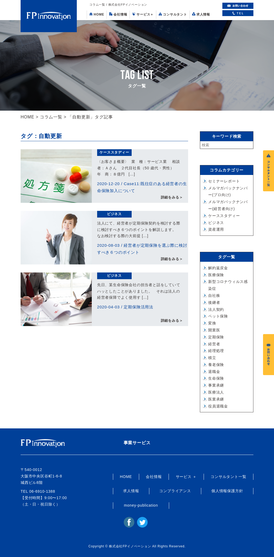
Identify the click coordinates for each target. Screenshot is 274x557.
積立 (212, 358)
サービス (143, 14)
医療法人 (216, 392)
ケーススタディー (114, 152)
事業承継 (216, 385)
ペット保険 (218, 316)
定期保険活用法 (138, 307)
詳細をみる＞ (172, 198)
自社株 (214, 295)
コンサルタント (173, 14)
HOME (96, 14)
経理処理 (216, 351)
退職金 (214, 371)
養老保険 (216, 364)
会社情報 (118, 14)
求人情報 (201, 14)
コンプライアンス (175, 491)
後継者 (214, 302)
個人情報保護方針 (227, 491)
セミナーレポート (224, 181)
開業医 (214, 330)
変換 (212, 323)
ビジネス (114, 214)
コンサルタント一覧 (228, 476)
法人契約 (216, 309)
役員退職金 (218, 406)
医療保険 (216, 275)
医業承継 (216, 399)
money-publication (141, 505)
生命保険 (216, 378)
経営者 (214, 344)
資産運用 (216, 229)
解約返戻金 (218, 268)
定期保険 (216, 337)
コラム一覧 (51, 117)
